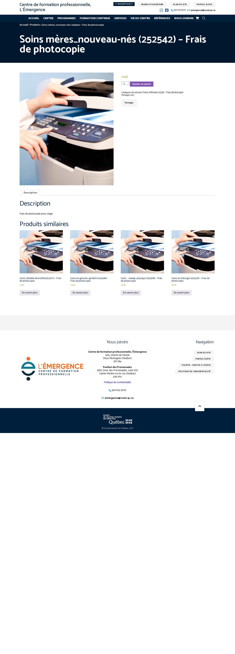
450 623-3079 (180, 10)
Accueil (33, 18)
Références (162, 18)
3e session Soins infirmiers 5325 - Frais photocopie (158, 93)
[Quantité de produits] (125, 83)
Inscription (124, 4)
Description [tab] (30, 193)
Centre (48, 18)
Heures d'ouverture (152, 4)
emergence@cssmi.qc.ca (203, 10)
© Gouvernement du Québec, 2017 (117, 429)
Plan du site (180, 4)
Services (120, 18)
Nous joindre (184, 18)
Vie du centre (140, 18)
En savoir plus (30, 294)
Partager (129, 103)
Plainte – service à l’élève (196, 366)
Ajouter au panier (141, 84)
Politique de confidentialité (117, 383)
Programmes (66, 18)
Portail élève (204, 4)
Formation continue (95, 18)
